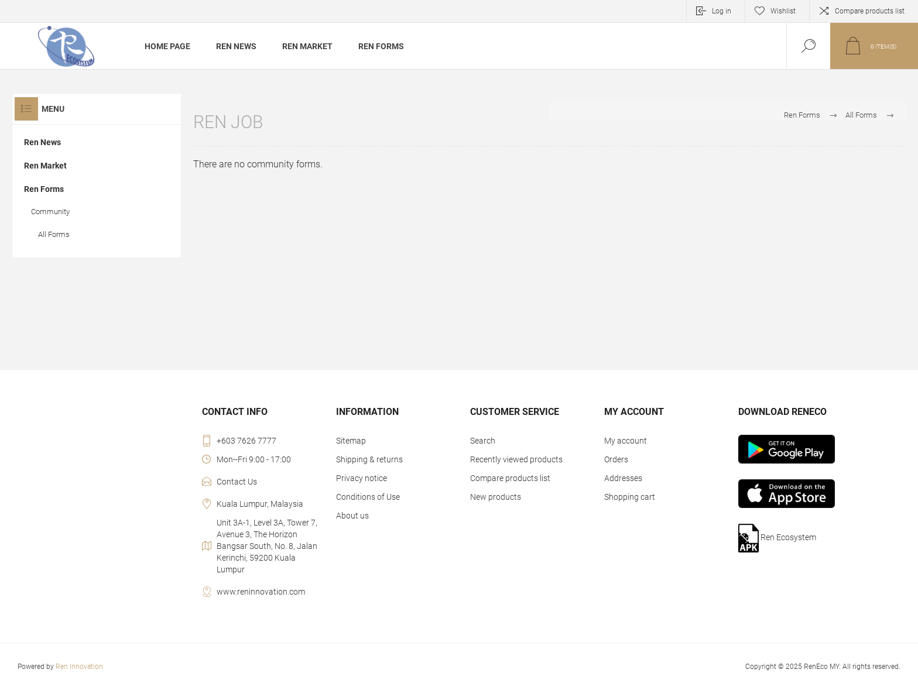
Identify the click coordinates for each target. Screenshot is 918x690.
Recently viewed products (516, 459)
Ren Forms (802, 115)
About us (352, 515)
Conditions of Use (368, 497)
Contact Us (237, 481)
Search (482, 440)
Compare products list (870, 11)
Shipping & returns (369, 459)
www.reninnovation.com (261, 591)
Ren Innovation (79, 666)
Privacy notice (361, 478)
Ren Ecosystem (777, 538)
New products (495, 497)
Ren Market (45, 165)
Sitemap (351, 440)
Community (50, 211)
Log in (721, 11)
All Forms (54, 234)
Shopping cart (629, 497)
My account (625, 440)
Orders (616, 459)
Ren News (42, 142)
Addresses (623, 478)
